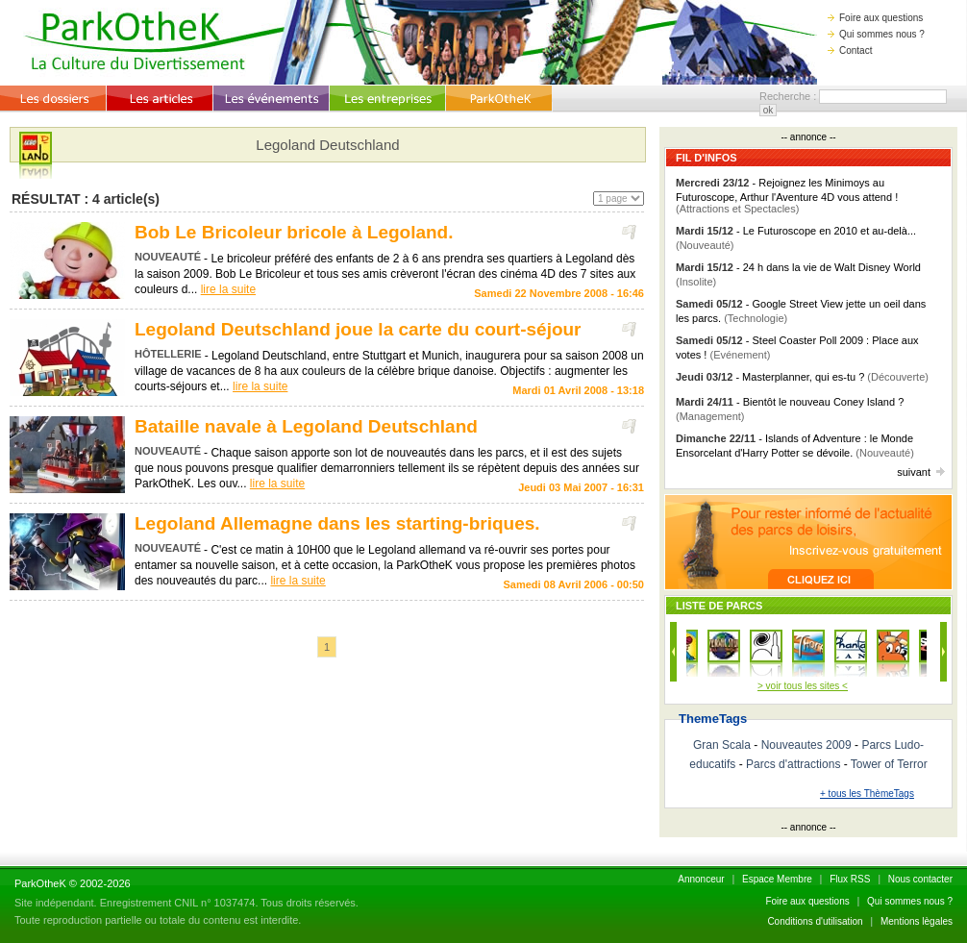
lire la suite (228, 289)
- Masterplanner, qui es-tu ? (802, 377)
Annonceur (701, 879)
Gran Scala (722, 745)
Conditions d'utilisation (814, 921)
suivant (921, 472)
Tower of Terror (889, 764)
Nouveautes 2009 (806, 745)
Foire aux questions (875, 17)
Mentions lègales (916, 921)
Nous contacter (920, 879)
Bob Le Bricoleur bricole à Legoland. (294, 232)
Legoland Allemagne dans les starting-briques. (337, 523)
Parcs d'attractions (793, 764)
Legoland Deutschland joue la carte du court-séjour (358, 329)
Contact (850, 50)
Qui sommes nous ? (876, 34)
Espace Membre (777, 879)
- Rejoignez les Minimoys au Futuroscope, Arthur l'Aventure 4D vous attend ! (787, 195)
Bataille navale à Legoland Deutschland (306, 426)
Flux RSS (850, 879)
